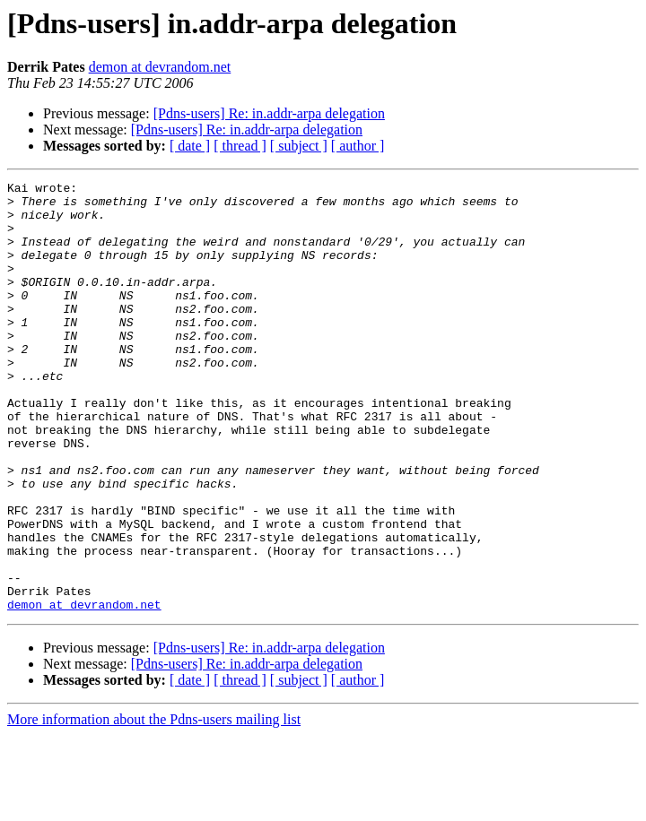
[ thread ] (240, 145)
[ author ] (358, 145)
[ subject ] (298, 145)
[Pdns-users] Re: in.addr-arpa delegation (269, 113)
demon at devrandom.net (160, 66)
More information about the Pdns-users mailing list (154, 805)
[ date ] (190, 145)
